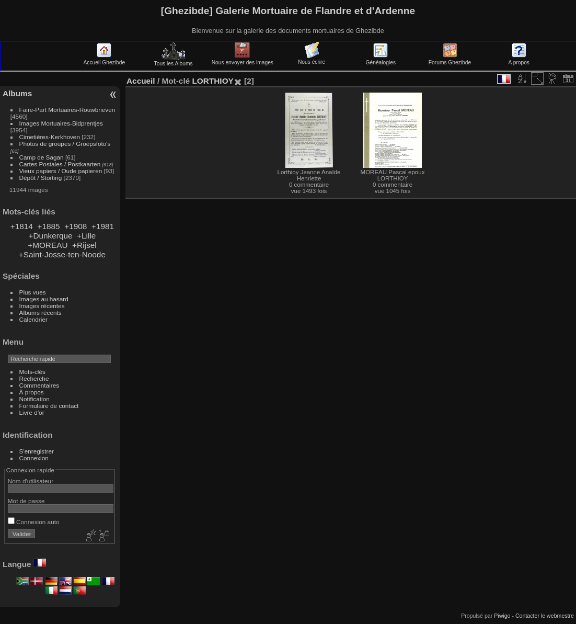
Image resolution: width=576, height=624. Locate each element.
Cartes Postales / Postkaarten (60, 164)
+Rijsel (84, 245)
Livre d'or (31, 412)
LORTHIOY (212, 80)
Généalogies (381, 59)
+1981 (102, 226)
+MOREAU (47, 245)
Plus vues (32, 292)
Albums (17, 93)
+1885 (48, 226)
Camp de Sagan (41, 157)
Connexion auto (34, 521)
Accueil (140, 80)
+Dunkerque (50, 235)
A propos (519, 59)
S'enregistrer (36, 451)
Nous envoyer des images (242, 59)
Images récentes (42, 305)
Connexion (34, 458)
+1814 (21, 226)
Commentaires (39, 385)
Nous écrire (311, 59)
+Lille (86, 235)
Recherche (34, 378)
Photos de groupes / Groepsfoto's (65, 143)
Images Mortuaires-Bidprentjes (61, 123)
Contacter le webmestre (544, 615)
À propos (31, 392)
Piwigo (502, 615)
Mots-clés (32, 371)
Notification (34, 398)
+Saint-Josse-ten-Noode (62, 254)
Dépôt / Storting (40, 177)
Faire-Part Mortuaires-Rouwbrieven (67, 109)
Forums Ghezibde (450, 59)
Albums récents (40, 312)
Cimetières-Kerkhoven (49, 136)
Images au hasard (43, 299)
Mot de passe (26, 500)
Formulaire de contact (49, 405)
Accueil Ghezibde (104, 59)
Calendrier (33, 319)
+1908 (75, 226)
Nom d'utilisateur (30, 481)
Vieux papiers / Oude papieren (60, 170)
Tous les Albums (173, 60)
